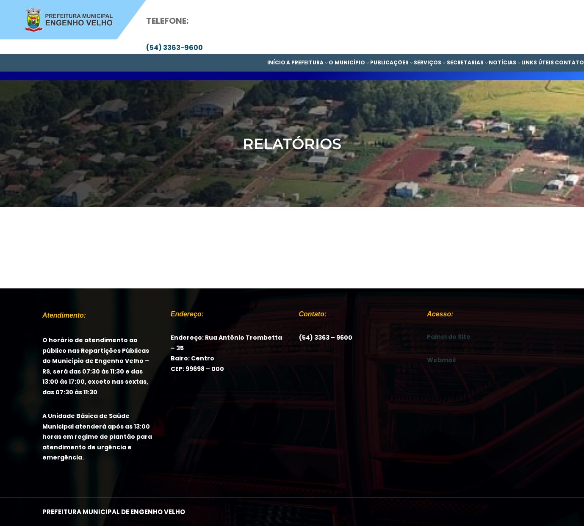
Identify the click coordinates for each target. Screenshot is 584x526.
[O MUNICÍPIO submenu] (367, 62)
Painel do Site (449, 336)
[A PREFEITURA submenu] (326, 62)
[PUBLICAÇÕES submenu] (411, 62)
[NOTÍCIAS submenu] (519, 62)
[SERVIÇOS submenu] (444, 62)
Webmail (441, 360)
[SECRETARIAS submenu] (486, 62)
